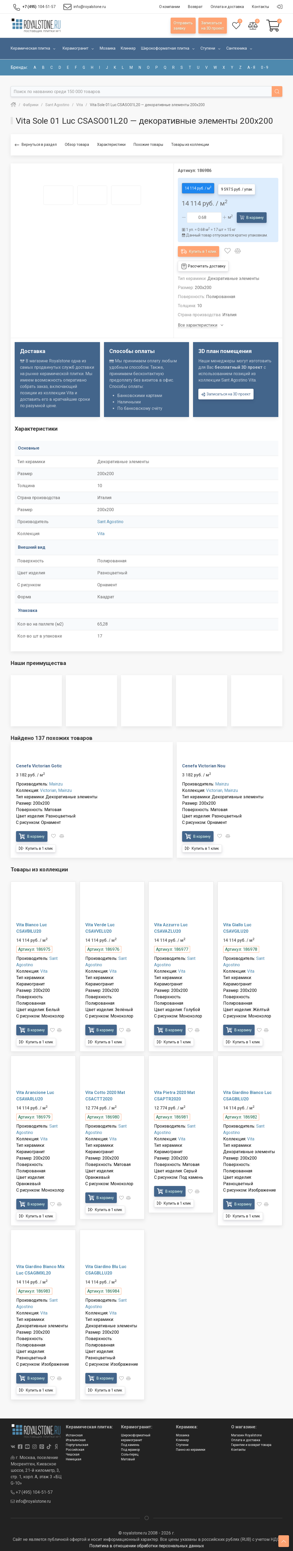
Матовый (128, 1457)
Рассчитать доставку (203, 264)
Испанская (74, 1433)
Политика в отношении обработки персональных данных (146, 1543)
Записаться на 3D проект (226, 392)
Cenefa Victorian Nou (203, 763)
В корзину (252, 215)
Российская (75, 1447)
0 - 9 (264, 67)
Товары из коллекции (190, 144)
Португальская (77, 1443)
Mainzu (56, 781)
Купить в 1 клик (198, 249)
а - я (251, 67)
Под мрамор (130, 1447)
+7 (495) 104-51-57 (32, 1490)
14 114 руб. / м (198, 186)
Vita (101, 531)
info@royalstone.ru (31, 1499)
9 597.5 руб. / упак (236, 187)
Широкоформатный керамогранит (135, 1435)
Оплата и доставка (245, 1438)
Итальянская (76, 1438)
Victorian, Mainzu (56, 788)
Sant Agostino (110, 519)
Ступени (182, 1443)
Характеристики (111, 144)
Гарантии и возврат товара (251, 1443)
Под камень (130, 1443)
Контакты (238, 1447)
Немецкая (73, 1457)
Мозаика (182, 1433)
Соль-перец (129, 1452)
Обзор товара (77, 144)
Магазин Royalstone (246, 1433)
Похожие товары (148, 144)
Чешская (72, 1452)
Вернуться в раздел (36, 144)
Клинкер (182, 1438)
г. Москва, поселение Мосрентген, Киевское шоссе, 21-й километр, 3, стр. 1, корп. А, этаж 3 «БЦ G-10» (36, 1468)
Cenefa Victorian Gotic (39, 763)
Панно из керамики (190, 1447)
